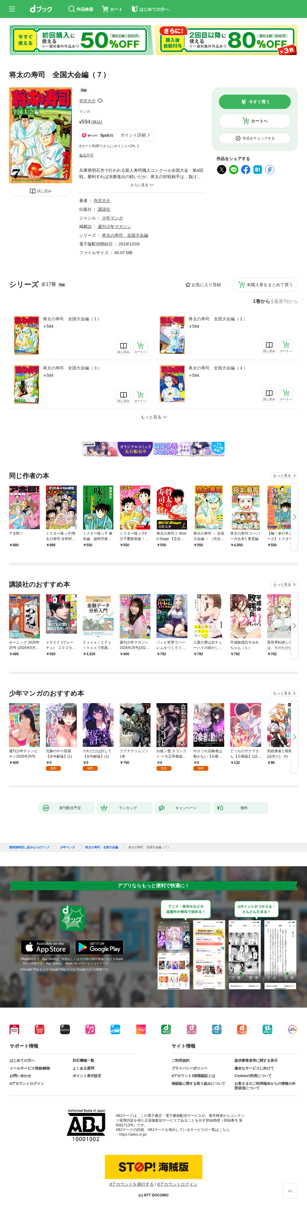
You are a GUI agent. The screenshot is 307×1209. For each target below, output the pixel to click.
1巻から (261, 301)
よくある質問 (83, 1068)
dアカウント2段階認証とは (193, 1076)
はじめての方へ (22, 1060)
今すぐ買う (259, 101)
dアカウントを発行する (131, 1184)
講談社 (104, 209)
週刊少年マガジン (114, 226)
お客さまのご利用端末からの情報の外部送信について (265, 1085)
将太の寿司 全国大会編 (125, 235)
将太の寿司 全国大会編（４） (218, 367)
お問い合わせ (20, 1076)
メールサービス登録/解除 (30, 1068)
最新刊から (286, 301)
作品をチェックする (259, 138)
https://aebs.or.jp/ (133, 1134)
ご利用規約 (180, 1060)
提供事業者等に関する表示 (256, 1060)
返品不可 (86, 155)
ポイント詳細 (133, 135)
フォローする (100, 101)
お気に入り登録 (206, 284)
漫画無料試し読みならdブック (29, 847)
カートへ (259, 121)
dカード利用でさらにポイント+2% (107, 146)
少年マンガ (112, 218)
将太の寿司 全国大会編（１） (72, 318)
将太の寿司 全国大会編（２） (218, 318)
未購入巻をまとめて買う (270, 284)
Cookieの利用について (253, 1076)
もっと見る (282, 476)
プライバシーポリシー (189, 1068)
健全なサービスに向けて (254, 1068)
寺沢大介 (87, 100)
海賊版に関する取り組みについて (198, 1083)
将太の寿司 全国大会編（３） (72, 367)
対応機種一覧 (83, 1060)
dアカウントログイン (27, 1083)
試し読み (44, 191)
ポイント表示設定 (87, 1076)
